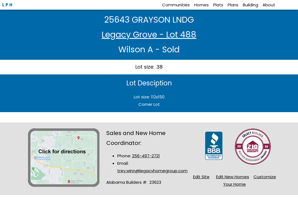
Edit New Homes (232, 177)
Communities (176, 5)
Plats (218, 5)
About (269, 5)
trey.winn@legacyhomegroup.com (152, 171)
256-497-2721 (146, 156)
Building (250, 5)
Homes (201, 5)
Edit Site (201, 177)
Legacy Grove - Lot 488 (149, 34)
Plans (233, 5)
